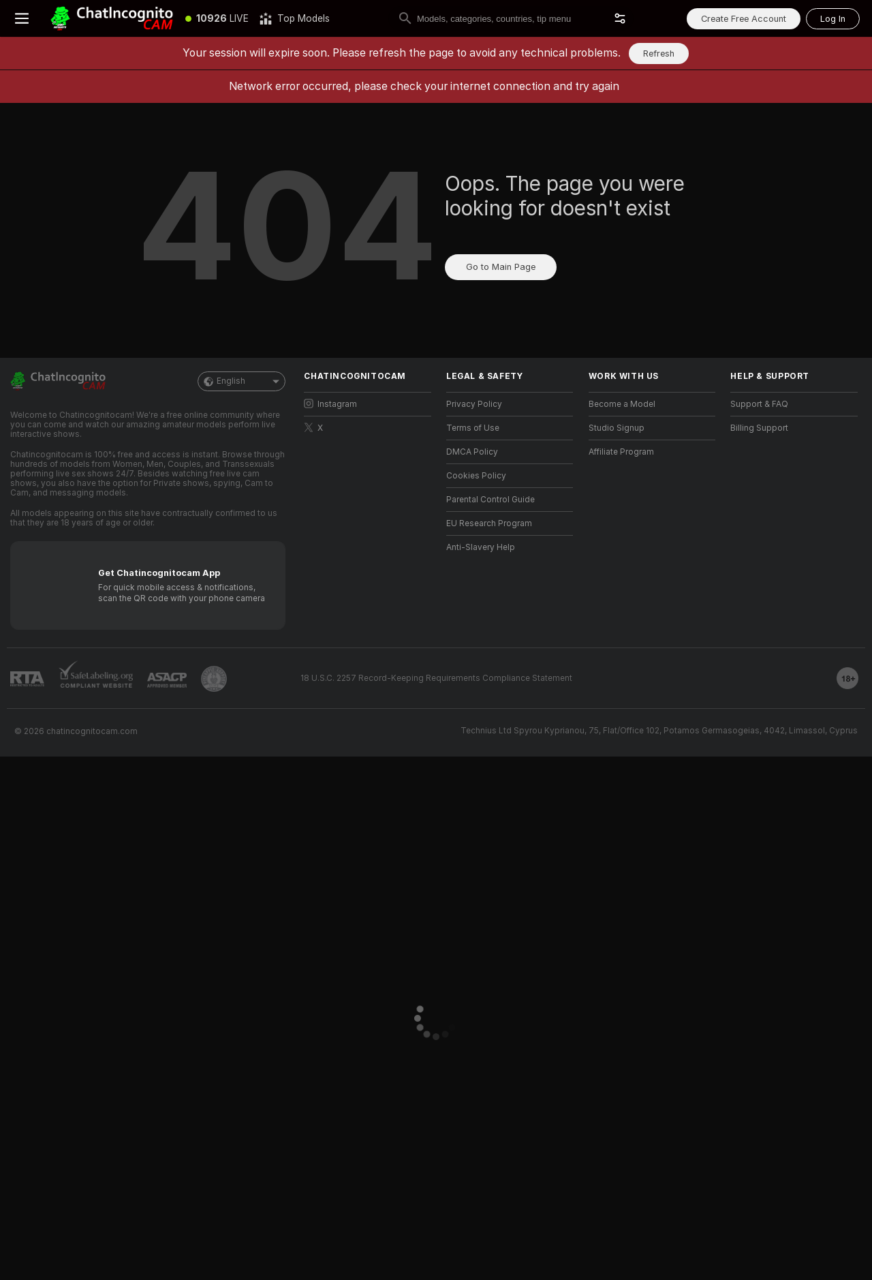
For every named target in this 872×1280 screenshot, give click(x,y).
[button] (619, 18)
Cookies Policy (476, 476)
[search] (511, 18)
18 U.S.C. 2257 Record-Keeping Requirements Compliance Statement (436, 678)
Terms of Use (472, 428)
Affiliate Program (621, 452)
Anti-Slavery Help (480, 547)
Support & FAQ (759, 404)
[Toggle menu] (22, 18)
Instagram (330, 404)
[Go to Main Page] (112, 18)
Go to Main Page (500, 267)
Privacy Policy (474, 404)
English (241, 381)
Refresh (658, 53)
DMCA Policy (472, 452)
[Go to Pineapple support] (214, 679)
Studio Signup (616, 428)
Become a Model (622, 404)
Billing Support (759, 428)
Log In (832, 19)
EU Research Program (489, 523)
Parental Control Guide (490, 499)
